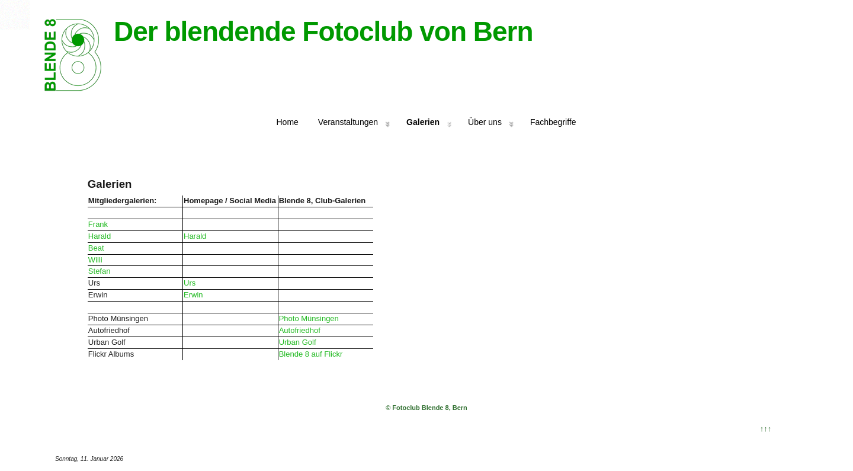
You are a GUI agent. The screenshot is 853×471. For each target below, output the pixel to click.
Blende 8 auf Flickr (311, 354)
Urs (189, 282)
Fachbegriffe (553, 122)
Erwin (193, 294)
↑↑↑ (766, 428)
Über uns (485, 122)
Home (288, 122)
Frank (98, 224)
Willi (95, 259)
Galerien (423, 122)
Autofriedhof (299, 330)
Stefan (99, 271)
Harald (99, 236)
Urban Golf (297, 342)
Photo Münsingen (309, 318)
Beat (96, 247)
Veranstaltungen (348, 122)
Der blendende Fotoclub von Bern (323, 31)
